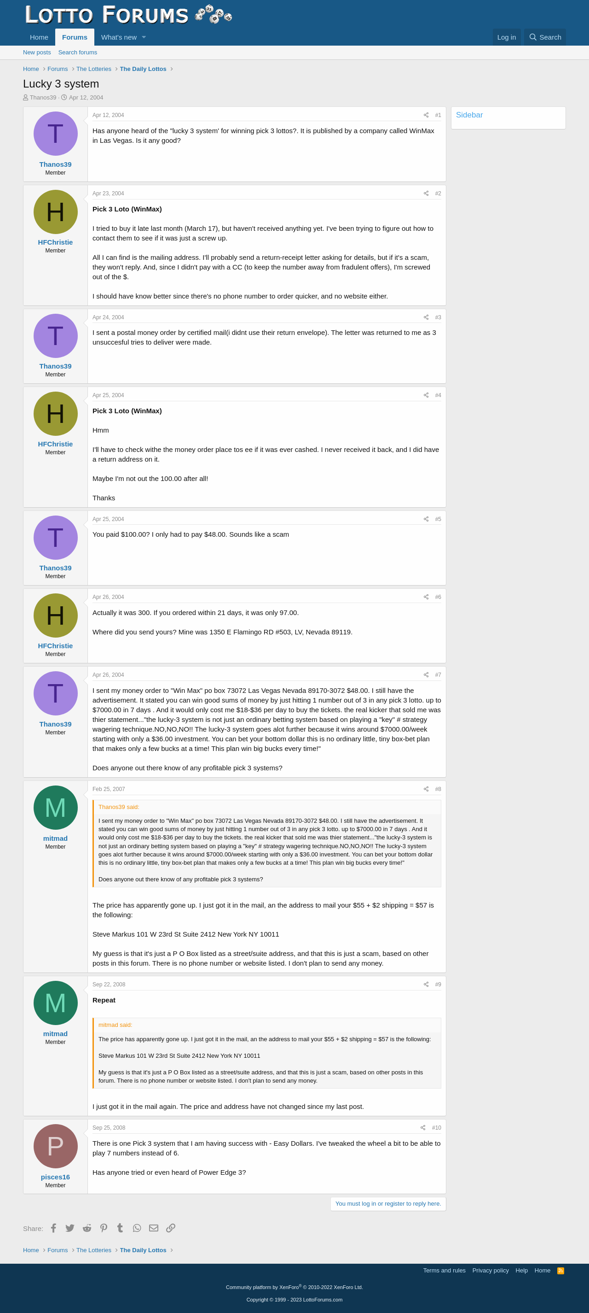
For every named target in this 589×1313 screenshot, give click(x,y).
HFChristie (55, 242)
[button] (144, 37)
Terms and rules (444, 1270)
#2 (438, 193)
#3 (438, 317)
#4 (438, 395)
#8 (438, 789)
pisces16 (55, 1177)
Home (39, 37)
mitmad (55, 838)
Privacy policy (491, 1270)
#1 (438, 115)
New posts (37, 52)
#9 (438, 984)
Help (522, 1270)
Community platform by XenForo (294, 1287)
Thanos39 (43, 97)
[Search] (545, 37)
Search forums (78, 52)
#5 (438, 519)
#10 (436, 1128)
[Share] (426, 115)
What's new (119, 37)
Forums (74, 37)
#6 (438, 597)
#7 (438, 675)
